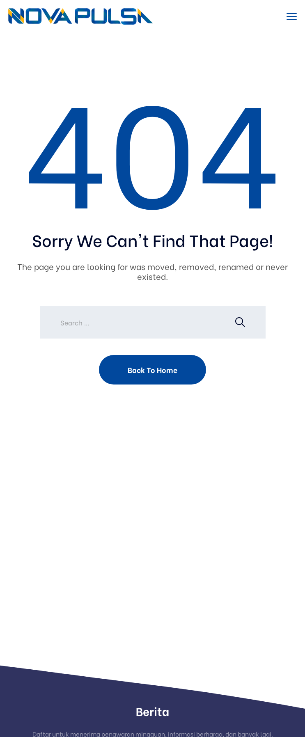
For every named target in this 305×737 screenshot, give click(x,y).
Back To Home (152, 369)
